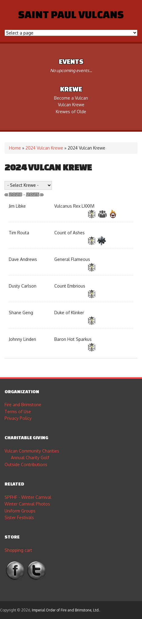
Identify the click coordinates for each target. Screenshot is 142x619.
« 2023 (13, 194)
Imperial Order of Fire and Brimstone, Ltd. (66, 610)
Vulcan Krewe (71, 104)
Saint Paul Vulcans (71, 14)
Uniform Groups (20, 510)
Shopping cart (18, 550)
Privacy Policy (18, 418)
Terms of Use (18, 411)
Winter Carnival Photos (27, 503)
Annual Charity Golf (30, 457)
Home (15, 147)
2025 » (34, 194)
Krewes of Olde (71, 111)
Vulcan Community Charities (32, 450)
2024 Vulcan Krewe (44, 147)
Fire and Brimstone (23, 404)
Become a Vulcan (71, 97)
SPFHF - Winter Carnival (28, 497)
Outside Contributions (26, 464)
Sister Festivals (19, 517)
